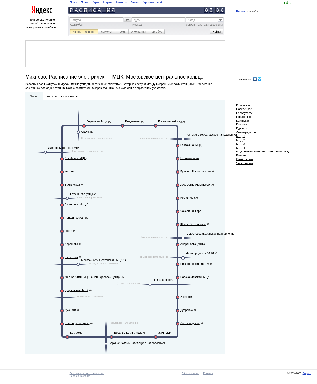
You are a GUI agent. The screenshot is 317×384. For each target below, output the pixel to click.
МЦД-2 (240, 140)
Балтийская (72, 184)
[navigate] (116, 2)
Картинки (148, 2)
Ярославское (244, 163)
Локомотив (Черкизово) (195, 184)
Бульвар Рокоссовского (195, 171)
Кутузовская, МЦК (76, 290)
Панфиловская (74, 217)
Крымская (76, 332)
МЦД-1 (240, 136)
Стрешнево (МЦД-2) (83, 194)
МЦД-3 (240, 143)
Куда (136, 20)
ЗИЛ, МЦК (164, 332)
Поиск (73, 2)
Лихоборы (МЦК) (76, 158)
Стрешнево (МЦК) (76, 204)
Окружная (87, 131)
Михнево (35, 77)
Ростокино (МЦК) (191, 145)
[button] (127, 20)
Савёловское (244, 159)
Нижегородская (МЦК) (194, 263)
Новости (121, 2)
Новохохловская (163, 279)
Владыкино (132, 121)
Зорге (68, 230)
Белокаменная (189, 158)
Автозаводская (190, 323)
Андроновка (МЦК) (192, 244)
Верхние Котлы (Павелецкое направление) (137, 343)
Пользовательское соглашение (87, 373)
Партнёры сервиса (80, 376)
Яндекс (307, 373)
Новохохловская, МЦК (194, 277)
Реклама (208, 373)
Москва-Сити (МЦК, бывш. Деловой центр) (93, 277)
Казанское (243, 120)
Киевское (242, 124)
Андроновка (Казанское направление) (211, 233)
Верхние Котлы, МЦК (128, 332)
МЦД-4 (240, 147)
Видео (134, 2)
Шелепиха (71, 257)
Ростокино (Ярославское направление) (211, 134)
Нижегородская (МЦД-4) (201, 253)
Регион (240, 11)
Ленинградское (246, 132)
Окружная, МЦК (97, 121)
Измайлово (187, 197)
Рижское (241, 155)
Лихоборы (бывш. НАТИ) (64, 147)
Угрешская (187, 296)
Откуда (76, 20)
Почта (85, 2)
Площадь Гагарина (77, 323)
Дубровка (186, 310)
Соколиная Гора (190, 211)
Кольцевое (243, 105)
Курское (241, 128)
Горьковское (244, 116)
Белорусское (244, 113)
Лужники (70, 310)
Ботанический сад (170, 121)
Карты (96, 2)
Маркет (108, 2)
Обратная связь (190, 373)
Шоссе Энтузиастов (193, 224)
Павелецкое (244, 109)
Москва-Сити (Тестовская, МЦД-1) (103, 260)
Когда (191, 20)
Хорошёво (71, 244)
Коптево (70, 171)
